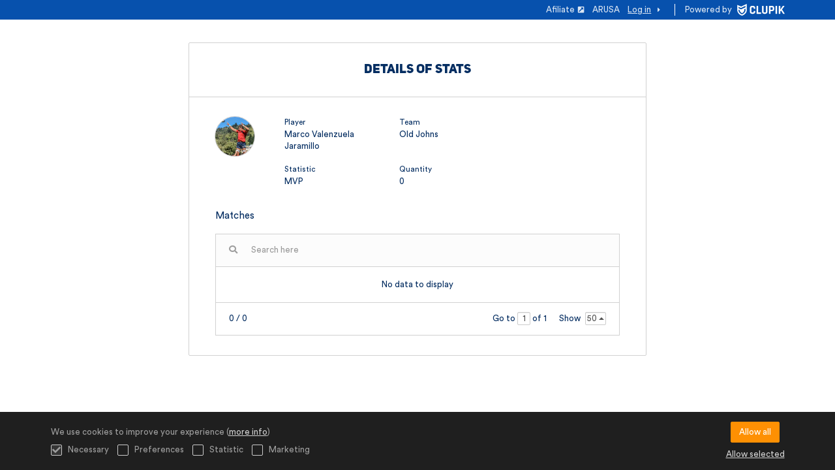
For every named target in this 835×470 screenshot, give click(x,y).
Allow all (755, 432)
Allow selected (755, 454)
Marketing (281, 450)
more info (248, 432)
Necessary (80, 450)
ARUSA (606, 9)
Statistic (217, 450)
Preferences (150, 450)
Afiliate (565, 9)
